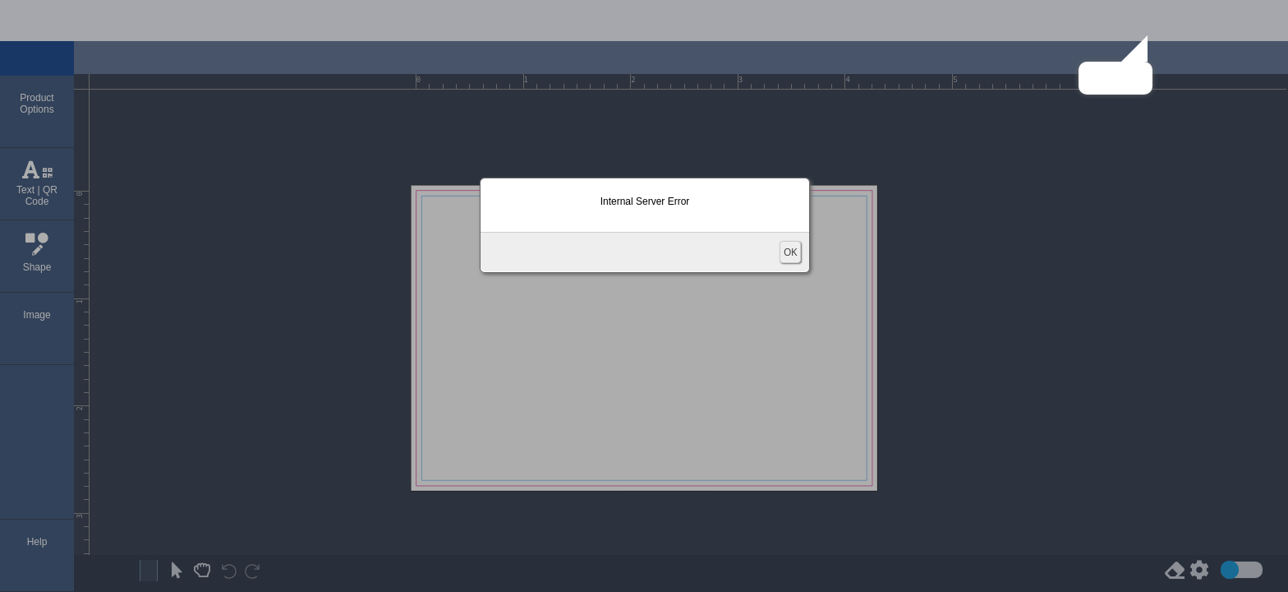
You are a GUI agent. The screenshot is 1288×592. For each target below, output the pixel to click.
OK (790, 252)
